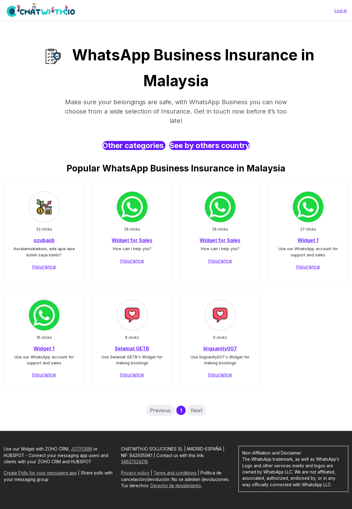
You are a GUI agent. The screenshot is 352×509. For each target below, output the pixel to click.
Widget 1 (308, 240)
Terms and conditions (175, 472)
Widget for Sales (132, 240)
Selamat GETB (132, 348)
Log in (341, 10)
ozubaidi (44, 240)
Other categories (133, 145)
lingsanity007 (220, 348)
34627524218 (134, 461)
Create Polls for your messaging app (40, 472)
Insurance (44, 267)
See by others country (209, 145)
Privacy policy (135, 472)
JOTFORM (81, 448)
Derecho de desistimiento (176, 485)
